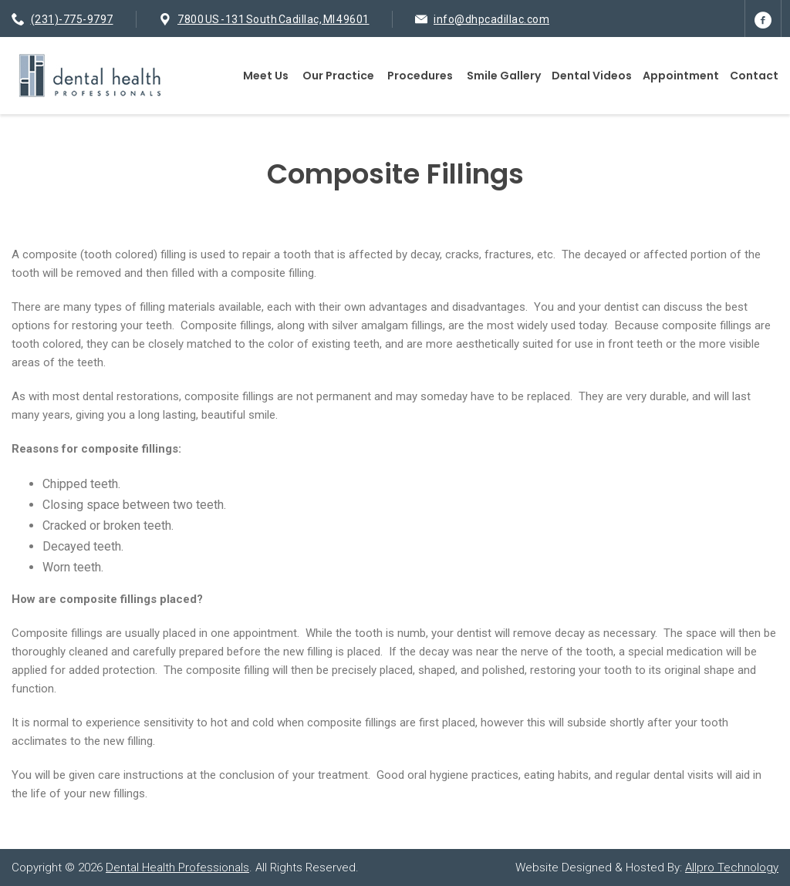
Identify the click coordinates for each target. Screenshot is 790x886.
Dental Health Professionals (177, 867)
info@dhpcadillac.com (491, 19)
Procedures (420, 75)
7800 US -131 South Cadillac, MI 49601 (273, 19)
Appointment (681, 75)
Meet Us (266, 75)
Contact (754, 75)
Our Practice (338, 75)
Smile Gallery (504, 75)
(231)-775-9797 (72, 19)
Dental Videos (592, 75)
